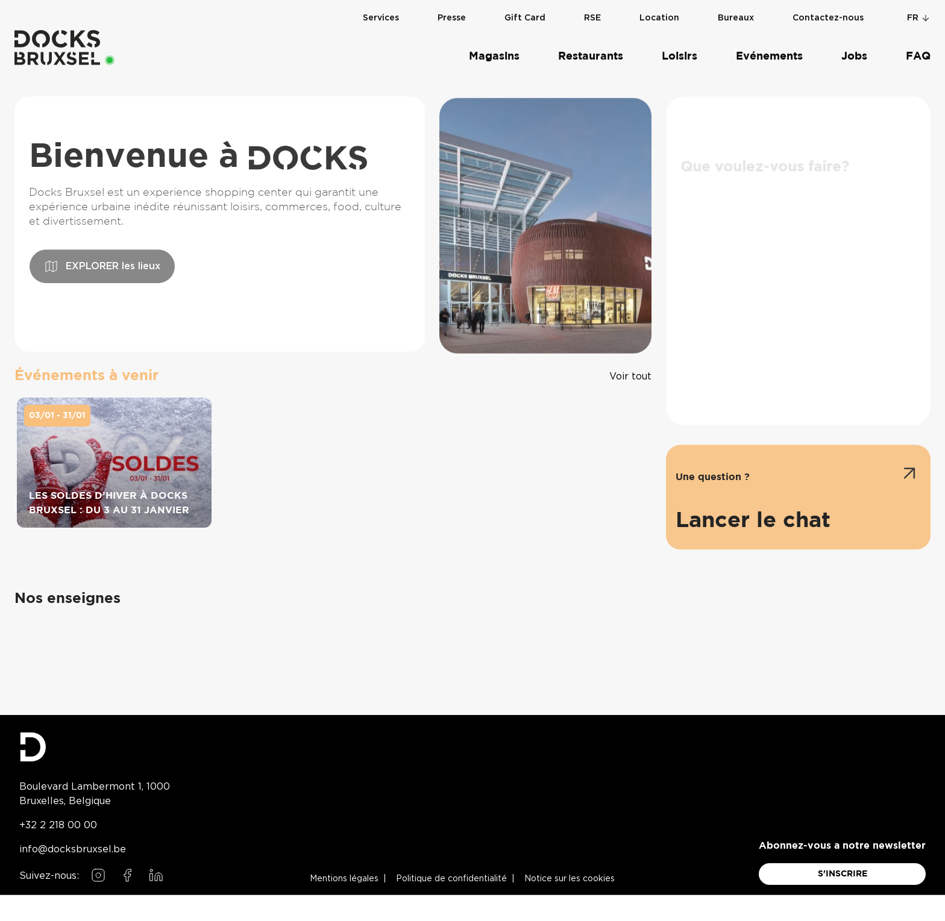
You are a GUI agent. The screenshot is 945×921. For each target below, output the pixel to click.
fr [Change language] (919, 7)
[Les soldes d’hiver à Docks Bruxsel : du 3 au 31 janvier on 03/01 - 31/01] (114, 472)
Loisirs (679, 46)
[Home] (57, 36)
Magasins (494, 46)
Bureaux (736, 7)
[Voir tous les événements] (630, 376)
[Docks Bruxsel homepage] (94, 747)
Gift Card (524, 7)
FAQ (918, 46)
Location (659, 7)
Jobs (854, 46)
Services (381, 7)
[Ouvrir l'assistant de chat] (798, 519)
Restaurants (590, 46)
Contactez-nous (828, 7)
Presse (452, 7)
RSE (592, 7)
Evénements (769, 46)
